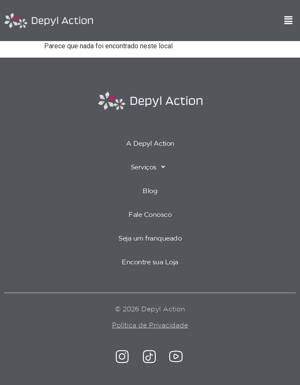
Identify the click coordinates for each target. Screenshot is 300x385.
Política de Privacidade (150, 325)
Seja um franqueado (150, 238)
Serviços (150, 166)
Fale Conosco (150, 214)
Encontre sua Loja (150, 262)
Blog (150, 190)
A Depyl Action (150, 143)
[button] (288, 21)
